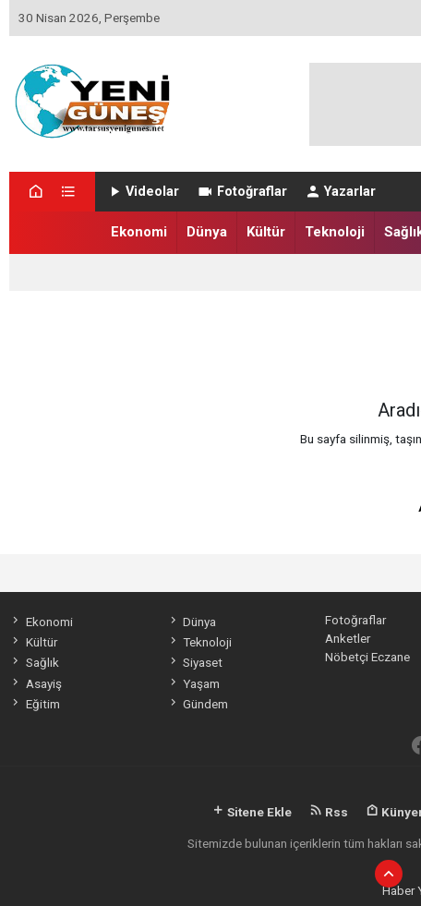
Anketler (347, 638)
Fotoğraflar (241, 191)
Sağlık (33, 662)
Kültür (266, 231)
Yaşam (193, 683)
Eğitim (34, 703)
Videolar (142, 191)
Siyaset (195, 662)
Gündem (197, 703)
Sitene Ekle (251, 811)
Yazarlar (340, 191)
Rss (328, 811)
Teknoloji (335, 231)
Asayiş (35, 683)
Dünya (206, 231)
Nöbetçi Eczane (367, 656)
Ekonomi (139, 231)
